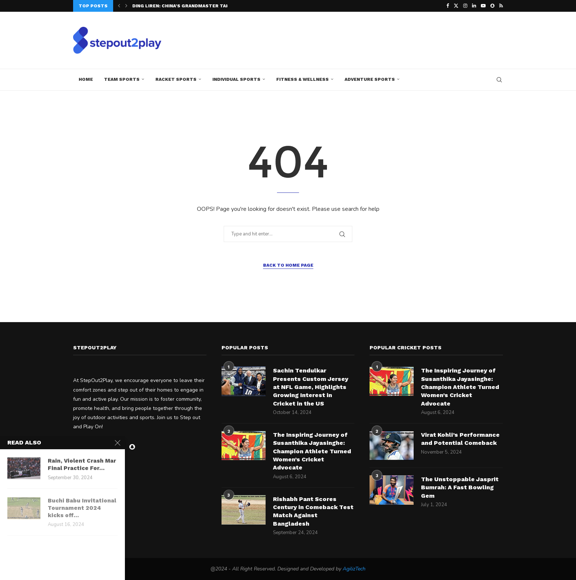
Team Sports (122, 79)
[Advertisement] (369, 39)
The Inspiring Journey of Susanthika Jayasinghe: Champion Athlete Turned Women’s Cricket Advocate (312, 451)
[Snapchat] (492, 6)
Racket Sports (176, 79)
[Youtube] (483, 6)
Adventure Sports (370, 79)
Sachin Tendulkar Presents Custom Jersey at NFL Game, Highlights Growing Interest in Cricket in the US (310, 387)
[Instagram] (465, 6)
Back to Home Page (288, 265)
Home (86, 79)
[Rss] (501, 6)
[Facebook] (447, 6)
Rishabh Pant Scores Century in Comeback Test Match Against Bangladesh (313, 511)
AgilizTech (354, 568)
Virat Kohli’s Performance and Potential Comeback (460, 438)
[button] (119, 6)
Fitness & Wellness (302, 79)
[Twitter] (456, 6)
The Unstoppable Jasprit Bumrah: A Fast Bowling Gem (459, 487)
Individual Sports (236, 79)
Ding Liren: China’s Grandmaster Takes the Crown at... (204, 5)
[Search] (499, 79)
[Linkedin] (474, 6)
